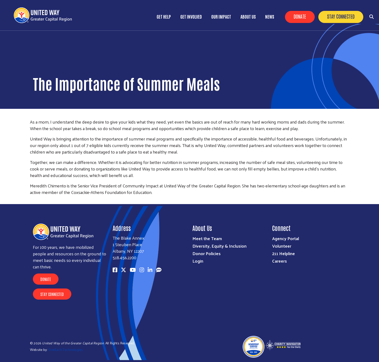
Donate (300, 16)
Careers (279, 261)
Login (197, 261)
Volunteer (281, 246)
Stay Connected (341, 16)
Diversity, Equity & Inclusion (219, 246)
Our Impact (221, 16)
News (269, 16)
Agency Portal (285, 238)
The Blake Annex (128, 238)
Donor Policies (206, 253)
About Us (248, 16)
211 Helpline (283, 253)
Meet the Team (207, 238)
